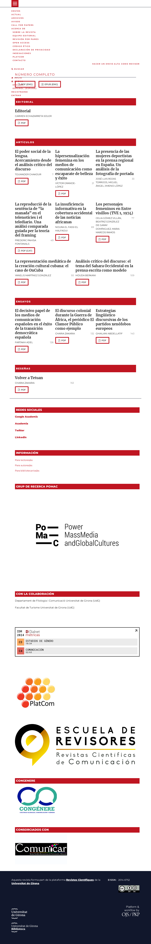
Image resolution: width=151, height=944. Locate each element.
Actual (16, 14)
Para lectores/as (24, 460)
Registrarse (19, 92)
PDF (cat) (26, 250)
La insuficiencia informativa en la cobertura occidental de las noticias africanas (73, 213)
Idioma (17, 81)
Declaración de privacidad (31, 50)
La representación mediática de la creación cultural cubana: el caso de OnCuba (43, 265)
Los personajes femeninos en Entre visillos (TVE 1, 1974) (114, 208)
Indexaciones (22, 53)
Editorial (23, 111)
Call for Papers (22, 25)
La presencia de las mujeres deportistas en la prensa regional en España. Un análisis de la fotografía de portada (115, 162)
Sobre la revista (24, 32)
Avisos (15, 21)
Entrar (16, 95)
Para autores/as (23, 465)
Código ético (21, 46)
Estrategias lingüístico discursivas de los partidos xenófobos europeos (113, 319)
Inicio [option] (16, 78)
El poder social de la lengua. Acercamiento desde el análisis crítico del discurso (33, 160)
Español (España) (25, 88)
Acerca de (18, 28)
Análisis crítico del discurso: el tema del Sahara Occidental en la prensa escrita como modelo (104, 265)
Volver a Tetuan (29, 378)
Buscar (17, 69)
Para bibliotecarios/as (27, 470)
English (18, 85)
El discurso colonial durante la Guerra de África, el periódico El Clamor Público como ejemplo (74, 319)
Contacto (19, 60)
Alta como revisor (127, 64)
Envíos (15, 11)
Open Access (21, 43)
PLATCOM (18, 57)
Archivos (17, 18)
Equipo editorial (24, 36)
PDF (23, 123)
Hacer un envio (102, 64)
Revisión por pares (26, 39)
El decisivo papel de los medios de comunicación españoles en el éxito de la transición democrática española (33, 324)
